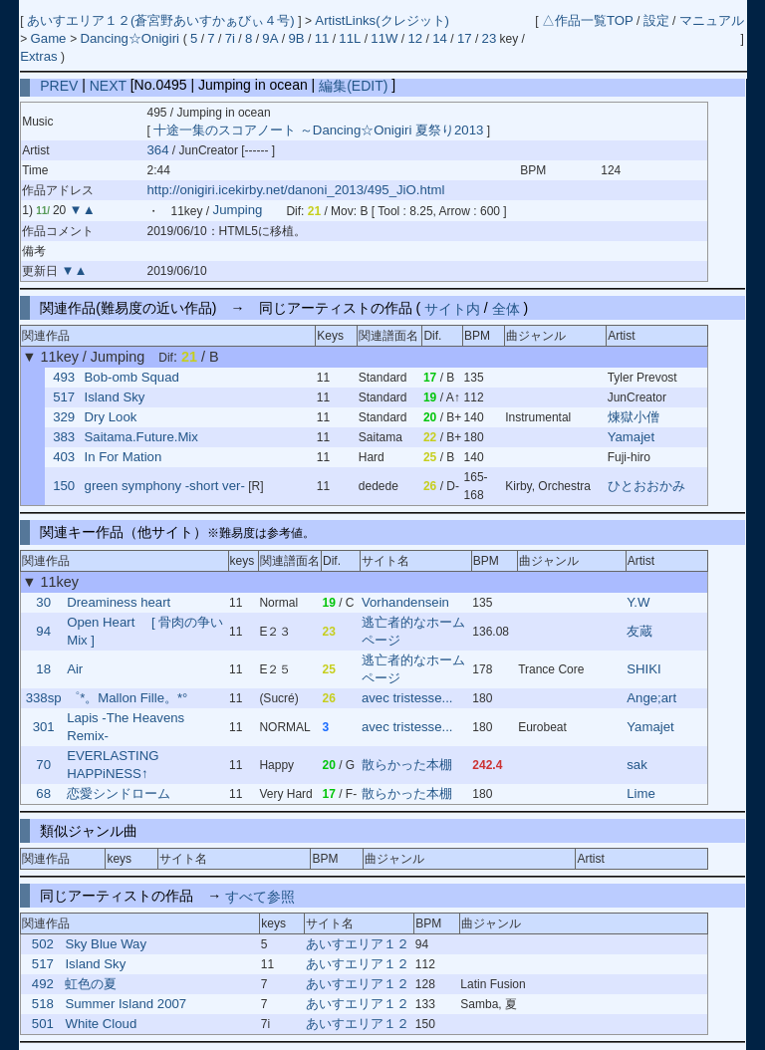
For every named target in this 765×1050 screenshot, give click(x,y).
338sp (44, 697)
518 (43, 1003)
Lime (641, 793)
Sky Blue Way (105, 943)
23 (489, 38)
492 (43, 983)
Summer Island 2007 (125, 1003)
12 (415, 38)
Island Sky (115, 397)
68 (43, 793)
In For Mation (123, 456)
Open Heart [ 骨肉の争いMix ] (145, 631)
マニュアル (711, 20)
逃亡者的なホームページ (413, 631)
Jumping (238, 210)
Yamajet (631, 436)
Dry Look (111, 416)
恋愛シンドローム (118, 793)
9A (270, 38)
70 (43, 764)
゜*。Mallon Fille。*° (127, 697)
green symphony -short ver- (165, 485)
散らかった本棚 (407, 764)
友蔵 (639, 631)
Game (51, 38)
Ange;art (651, 697)
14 (439, 38)
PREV (59, 85)
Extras (38, 56)
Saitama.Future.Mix (141, 436)
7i (230, 38)
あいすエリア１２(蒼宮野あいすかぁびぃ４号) (162, 20)
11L (350, 38)
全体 (506, 308)
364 (158, 149)
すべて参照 (260, 896)
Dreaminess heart (118, 602)
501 (43, 1023)
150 (64, 485)
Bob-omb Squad (132, 377)
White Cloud (100, 1023)
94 (43, 631)
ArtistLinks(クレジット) (382, 20)
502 (43, 943)
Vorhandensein (405, 602)
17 (464, 38)
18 (43, 668)
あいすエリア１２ (357, 943)
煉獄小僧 (633, 416)
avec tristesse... (407, 697)
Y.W (638, 602)
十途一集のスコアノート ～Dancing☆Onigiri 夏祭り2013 (318, 130)
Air (75, 668)
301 (44, 726)
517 (64, 397)
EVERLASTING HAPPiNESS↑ (112, 764)
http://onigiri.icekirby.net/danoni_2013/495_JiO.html (296, 189)
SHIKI (643, 668)
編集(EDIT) (353, 85)
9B (296, 38)
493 (64, 377)
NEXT (108, 85)
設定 (656, 20)
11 (322, 38)
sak (637, 764)
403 (64, 456)
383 (64, 436)
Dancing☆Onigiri (131, 38)
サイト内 (452, 308)
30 (43, 602)
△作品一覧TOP (588, 20)
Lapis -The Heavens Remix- (125, 726)
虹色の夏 (91, 983)
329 (64, 416)
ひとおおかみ (646, 485)
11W (384, 38)
